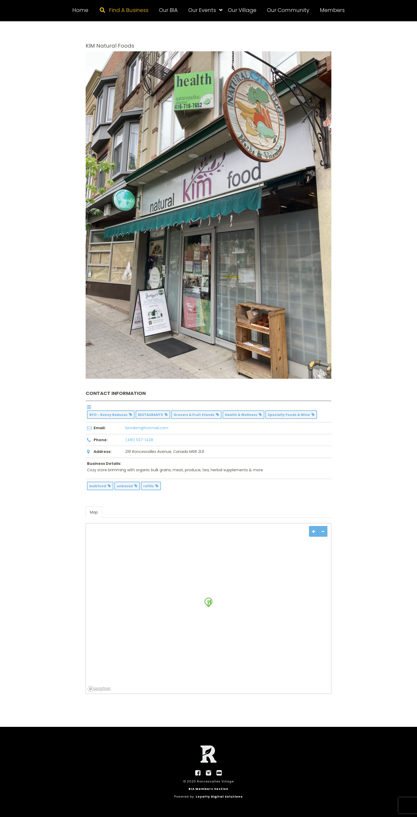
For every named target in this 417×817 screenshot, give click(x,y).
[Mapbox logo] (99, 689)
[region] (208, 608)
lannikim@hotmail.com (146, 428)
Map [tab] (94, 512)
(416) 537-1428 (139, 440)
